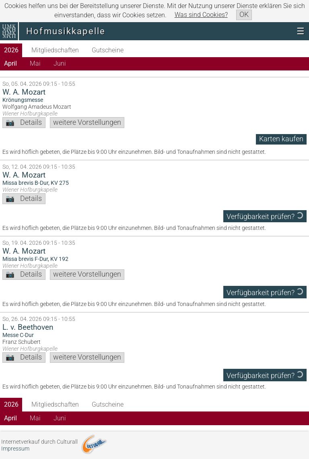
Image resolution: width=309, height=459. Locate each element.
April (10, 63)
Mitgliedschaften (55, 50)
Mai (35, 63)
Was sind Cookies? (201, 15)
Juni (60, 63)
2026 (11, 50)
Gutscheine (108, 50)
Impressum (15, 448)
